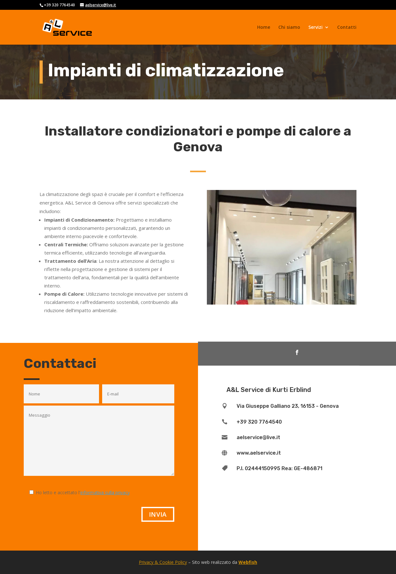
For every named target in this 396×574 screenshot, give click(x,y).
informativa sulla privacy (105, 492)
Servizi (315, 27)
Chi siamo (289, 27)
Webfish (247, 562)
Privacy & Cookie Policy (163, 562)
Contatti (346, 27)
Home (263, 27)
